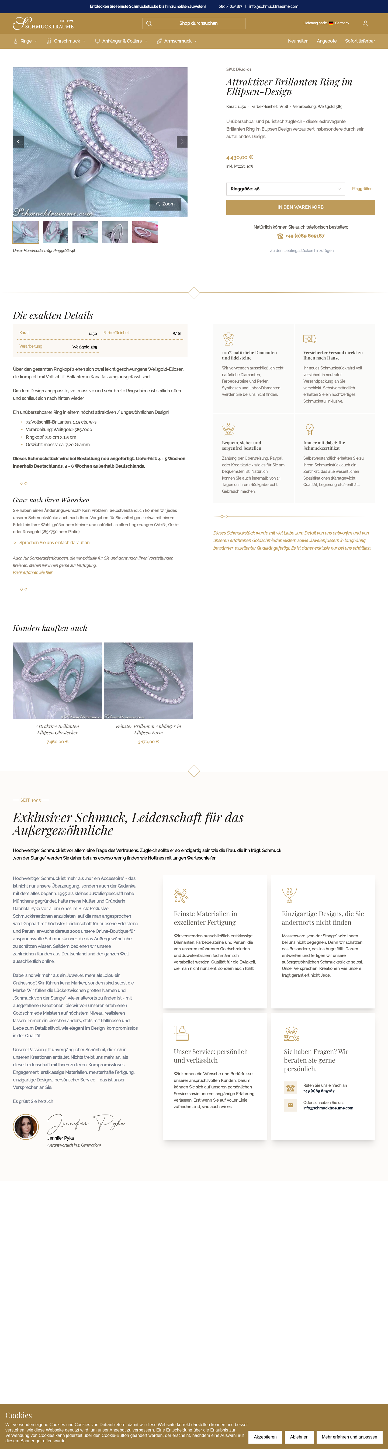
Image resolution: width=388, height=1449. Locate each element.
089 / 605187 (230, 6)
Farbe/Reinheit (116, 333)
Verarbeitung (30, 346)
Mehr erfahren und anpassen (349, 1437)
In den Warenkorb (301, 207)
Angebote (327, 41)
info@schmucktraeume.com (273, 6)
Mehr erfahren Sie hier (32, 572)
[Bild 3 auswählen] (85, 232)
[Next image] (182, 142)
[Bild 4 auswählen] (115, 232)
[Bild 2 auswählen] (55, 232)
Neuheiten (298, 41)
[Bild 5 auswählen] (145, 232)
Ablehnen (299, 1437)
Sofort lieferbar (360, 41)
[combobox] (285, 189)
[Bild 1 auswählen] (26, 232)
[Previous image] (18, 142)
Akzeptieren (265, 1437)
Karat (24, 333)
